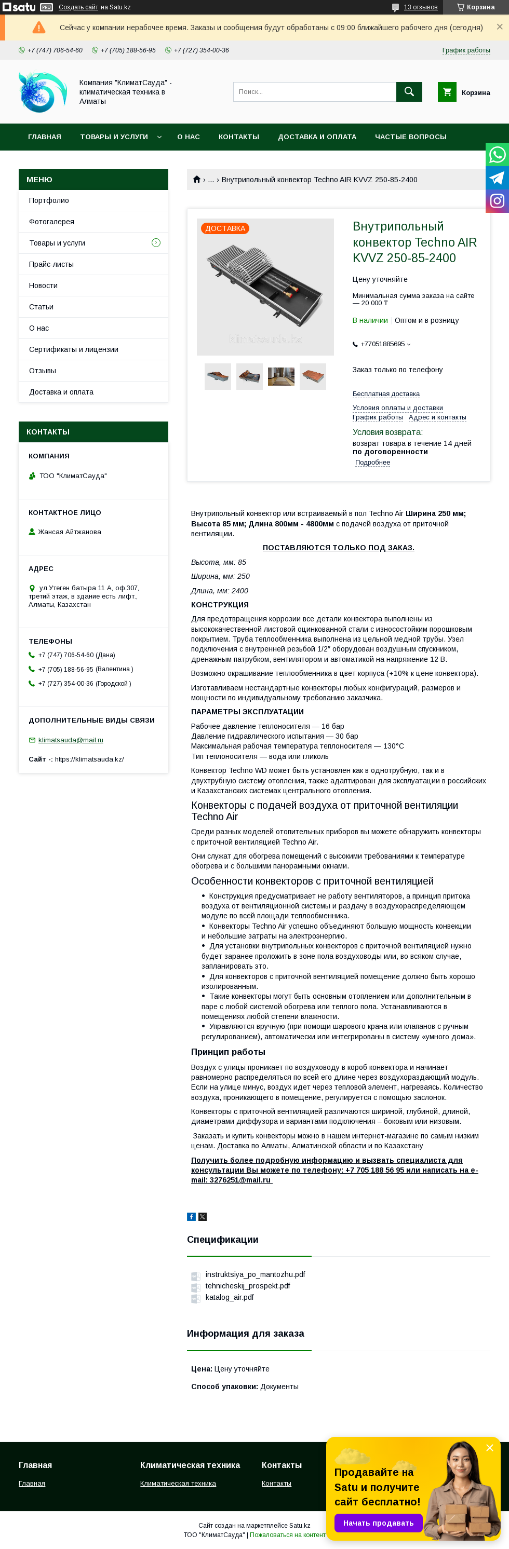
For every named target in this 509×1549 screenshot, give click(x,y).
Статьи (41, 307)
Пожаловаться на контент (288, 1535)
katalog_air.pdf (229, 1297)
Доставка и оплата (317, 137)
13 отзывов (421, 7)
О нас (188, 137)
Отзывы (42, 370)
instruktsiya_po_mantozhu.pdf (255, 1274)
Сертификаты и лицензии (73, 349)
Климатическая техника (178, 1483)
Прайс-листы (51, 264)
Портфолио (49, 200)
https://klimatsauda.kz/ (89, 759)
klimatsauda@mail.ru (70, 740)
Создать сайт (78, 7)
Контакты (239, 137)
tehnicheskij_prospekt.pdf (248, 1286)
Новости (43, 285)
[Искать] (409, 92)
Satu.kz (300, 1525)
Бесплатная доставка (386, 394)
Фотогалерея (51, 222)
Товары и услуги (114, 137)
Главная (44, 137)
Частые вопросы (411, 137)
